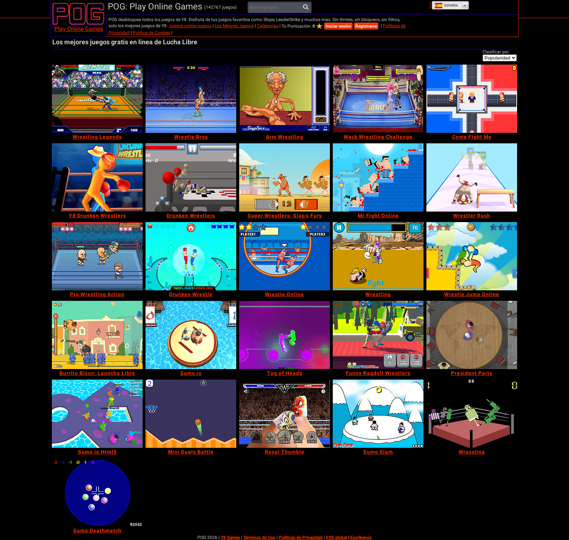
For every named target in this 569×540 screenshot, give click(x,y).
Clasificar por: (496, 51)
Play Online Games (78, 28)
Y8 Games (230, 537)
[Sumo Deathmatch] (97, 492)
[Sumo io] (191, 334)
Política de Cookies (151, 32)
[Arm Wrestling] (284, 98)
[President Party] (471, 334)
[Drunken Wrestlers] (191, 177)
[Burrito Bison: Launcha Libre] (97, 334)
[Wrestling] (378, 256)
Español (446, 5)
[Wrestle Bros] (191, 98)
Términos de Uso (259, 537)
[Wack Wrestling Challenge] (378, 98)
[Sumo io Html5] (97, 413)
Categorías (267, 25)
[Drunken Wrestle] (191, 256)
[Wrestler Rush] (471, 177)
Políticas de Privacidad (301, 537)
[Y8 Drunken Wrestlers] (97, 177)
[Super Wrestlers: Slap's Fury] (284, 177)
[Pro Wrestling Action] (97, 256)
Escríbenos (361, 537)
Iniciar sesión (338, 26)
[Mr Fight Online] (378, 177)
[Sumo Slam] (378, 413)
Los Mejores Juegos (234, 25)
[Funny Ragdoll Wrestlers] (378, 334)
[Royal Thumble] (284, 413)
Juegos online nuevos (190, 25)
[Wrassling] (471, 413)
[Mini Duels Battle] (191, 413)
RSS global (336, 537)
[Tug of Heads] (284, 334)
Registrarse (366, 26)
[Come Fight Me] (471, 98)
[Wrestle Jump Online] (471, 256)
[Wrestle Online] (284, 256)
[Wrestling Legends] (97, 98)
